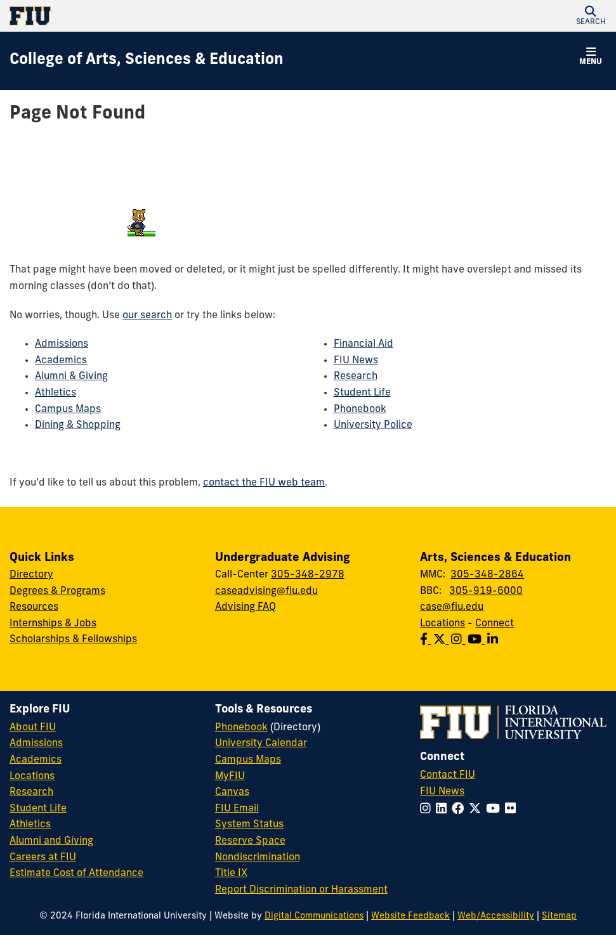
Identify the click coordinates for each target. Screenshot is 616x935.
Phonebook (360, 409)
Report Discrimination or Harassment (301, 890)
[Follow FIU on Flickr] (513, 810)
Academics (61, 361)
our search (147, 316)
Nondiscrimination (257, 858)
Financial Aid (363, 344)
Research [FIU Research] (31, 792)
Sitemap (559, 916)
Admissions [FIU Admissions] (36, 743)
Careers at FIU (43, 858)
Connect (494, 624)
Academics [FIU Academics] (36, 760)
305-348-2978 (307, 575)
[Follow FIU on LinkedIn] (444, 810)
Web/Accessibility (495, 916)
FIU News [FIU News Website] (442, 792)
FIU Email (237, 809)
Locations (442, 624)
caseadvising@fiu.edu (266, 591)
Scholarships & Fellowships (73, 640)
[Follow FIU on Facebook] (460, 810)
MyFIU (230, 776)
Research (355, 376)
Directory (31, 575)
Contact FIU (447, 775)
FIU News (356, 361)
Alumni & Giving (71, 376)
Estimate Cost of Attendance (76, 873)
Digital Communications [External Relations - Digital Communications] (314, 916)
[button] (590, 15)
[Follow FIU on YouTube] (495, 810)
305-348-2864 (487, 575)
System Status (249, 825)
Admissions (61, 344)
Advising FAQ (245, 607)
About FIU (33, 728)
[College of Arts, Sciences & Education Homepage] (147, 61)
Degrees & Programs (57, 591)
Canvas (232, 792)
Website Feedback (410, 916)
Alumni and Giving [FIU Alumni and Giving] (51, 841)
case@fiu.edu (451, 607)
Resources (34, 607)
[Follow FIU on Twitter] (477, 810)
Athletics (55, 393)
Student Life (362, 393)
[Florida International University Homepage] (159, 16)
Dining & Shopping (78, 425)
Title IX (231, 873)
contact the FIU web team (264, 483)
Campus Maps (68, 409)
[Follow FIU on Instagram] (428, 810)
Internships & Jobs (53, 624)
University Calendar (261, 743)
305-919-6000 (486, 591)
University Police (373, 425)
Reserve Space (250, 841)
